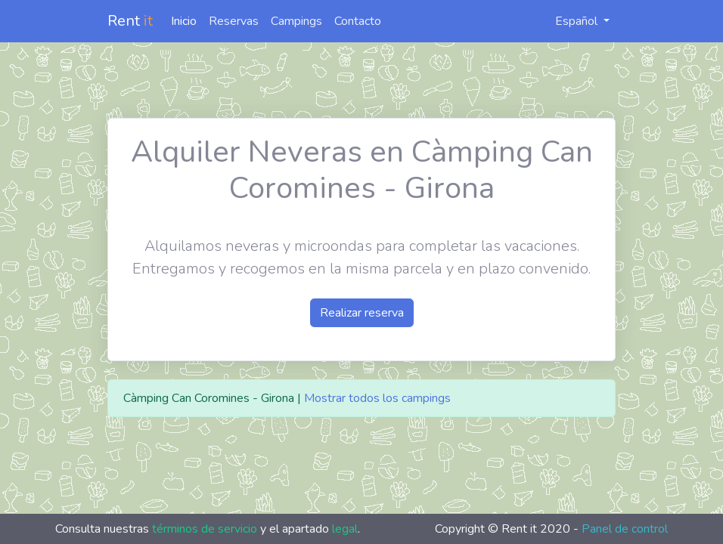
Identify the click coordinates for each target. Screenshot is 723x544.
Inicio (184, 21)
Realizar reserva (362, 312)
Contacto (357, 21)
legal (345, 529)
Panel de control (625, 529)
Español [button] (568, 21)
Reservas (234, 21)
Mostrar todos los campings (377, 398)
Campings (296, 21)
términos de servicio (204, 529)
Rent (130, 21)
